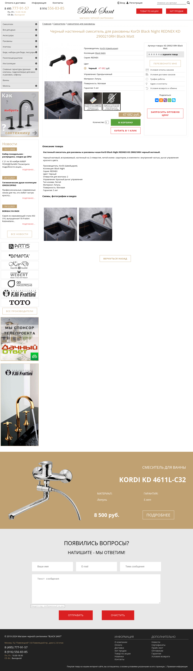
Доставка (119, 647)
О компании (121, 642)
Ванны (6, 80)
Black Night (100, 53)
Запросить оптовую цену (165, 113)
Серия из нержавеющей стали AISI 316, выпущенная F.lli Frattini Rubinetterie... (19, 216)
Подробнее (158, 514)
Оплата (118, 645)
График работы (157, 79)
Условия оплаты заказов (162, 69)
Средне (154, 54)
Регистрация (135, 2)
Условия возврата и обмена (163, 88)
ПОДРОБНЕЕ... (28, 169)
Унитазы (7, 46)
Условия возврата (161, 656)
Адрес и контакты (158, 83)
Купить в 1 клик (125, 130)
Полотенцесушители (12, 58)
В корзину (125, 122)
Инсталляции (9, 63)
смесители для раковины (81, 23)
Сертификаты (158, 645)
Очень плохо (149, 54)
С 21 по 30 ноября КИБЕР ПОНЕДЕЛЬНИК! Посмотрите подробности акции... (19, 160)
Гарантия (156, 653)
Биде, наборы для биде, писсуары (19, 52)
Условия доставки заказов (162, 74)
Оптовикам (157, 650)
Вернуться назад (115, 258)
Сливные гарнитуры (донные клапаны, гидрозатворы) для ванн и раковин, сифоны (19, 72)
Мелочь (6, 85)
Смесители (8, 24)
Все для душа (9, 29)
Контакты (58, 2)
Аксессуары (8, 35)
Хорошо (156, 54)
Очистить (118, 615)
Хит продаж (176, 11)
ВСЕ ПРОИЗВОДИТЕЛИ (19, 311)
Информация (39, 2)
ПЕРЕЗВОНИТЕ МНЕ (165, 63)
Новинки (119, 656)
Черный (93, 68)
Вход (122, 2)
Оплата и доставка (15, 2)
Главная (46, 23)
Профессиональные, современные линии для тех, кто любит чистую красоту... (19, 189)
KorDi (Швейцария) (109, 48)
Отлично (159, 54)
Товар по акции (149, 11)
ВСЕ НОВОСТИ (19, 234)
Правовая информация (177, 666)
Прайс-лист (157, 647)
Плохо (151, 54)
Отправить (75, 615)
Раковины (7, 41)
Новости (156, 642)
